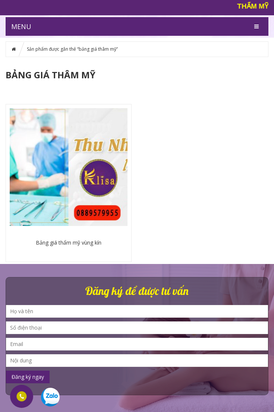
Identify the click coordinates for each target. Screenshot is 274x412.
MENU (21, 26)
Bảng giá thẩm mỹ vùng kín (68, 242)
